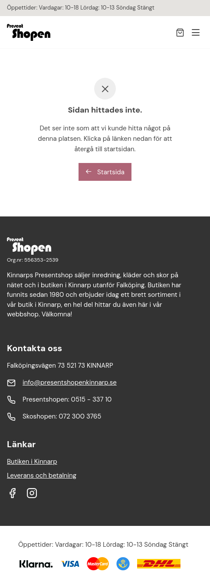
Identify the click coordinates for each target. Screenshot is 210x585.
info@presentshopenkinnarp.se (70, 382)
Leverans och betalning (41, 475)
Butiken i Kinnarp (32, 461)
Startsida (105, 172)
